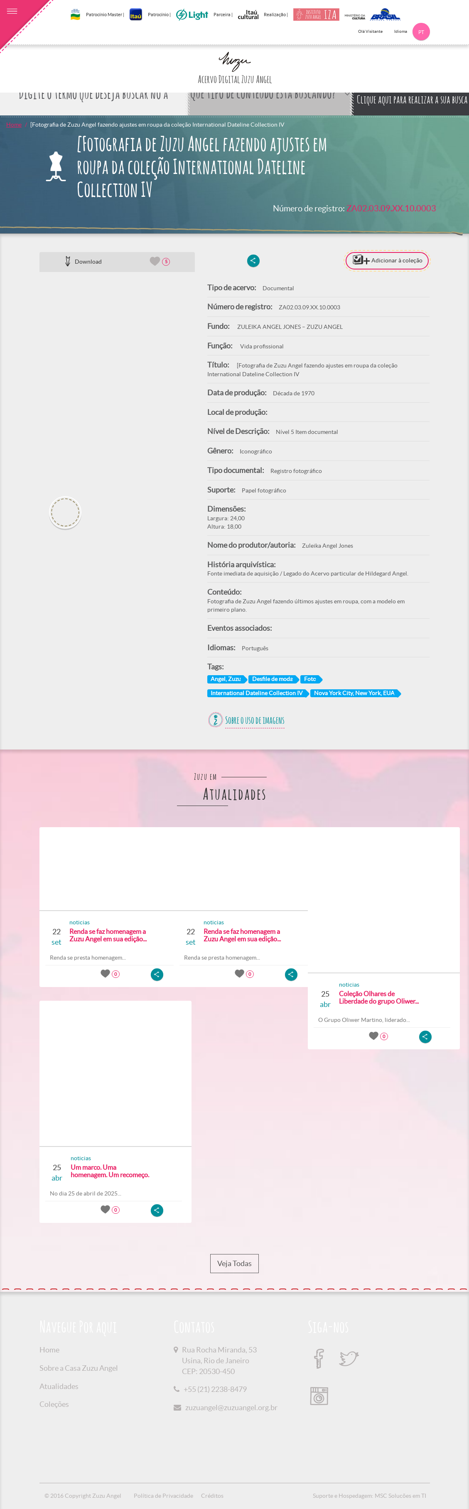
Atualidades (59, 1386)
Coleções (54, 1404)
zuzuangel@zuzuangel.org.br (231, 1407)
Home (14, 124)
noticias (76, 922)
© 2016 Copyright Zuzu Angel (82, 1495)
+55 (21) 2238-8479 (215, 1389)
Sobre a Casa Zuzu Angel (78, 1368)
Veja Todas (234, 1263)
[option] (117, 381)
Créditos (212, 1495)
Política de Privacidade (163, 1495)
